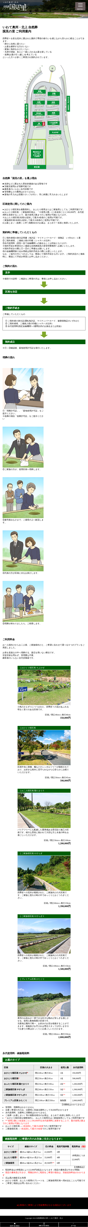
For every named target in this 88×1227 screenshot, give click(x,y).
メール (73, 1226)
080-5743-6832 (44, 1225)
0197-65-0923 (14, 1226)
